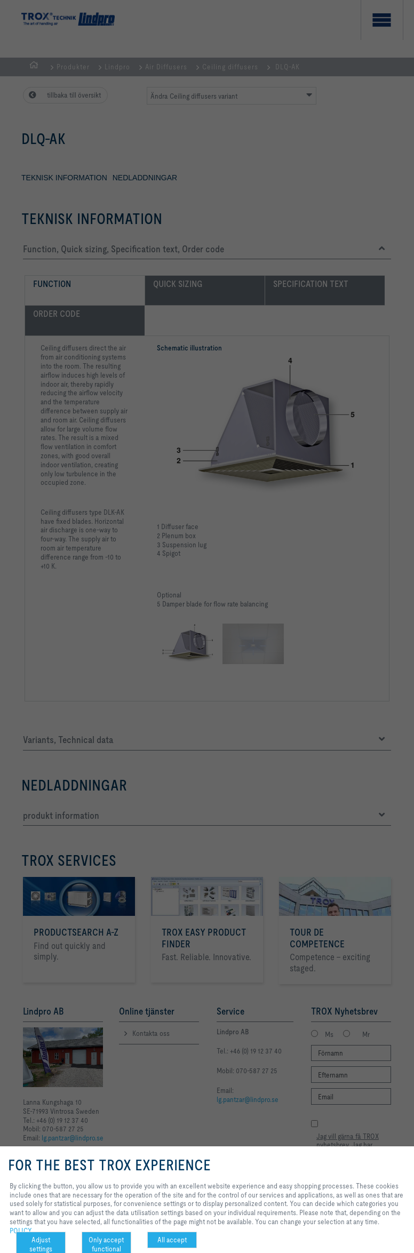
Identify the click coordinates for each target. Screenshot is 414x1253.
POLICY (21, 1230)
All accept (172, 1239)
